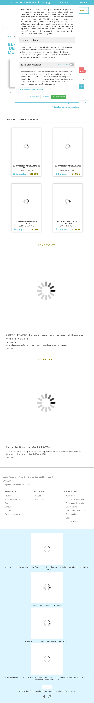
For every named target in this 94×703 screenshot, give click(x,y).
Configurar (34, 96)
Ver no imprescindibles (31, 89)
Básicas (45, 96)
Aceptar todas (58, 96)
